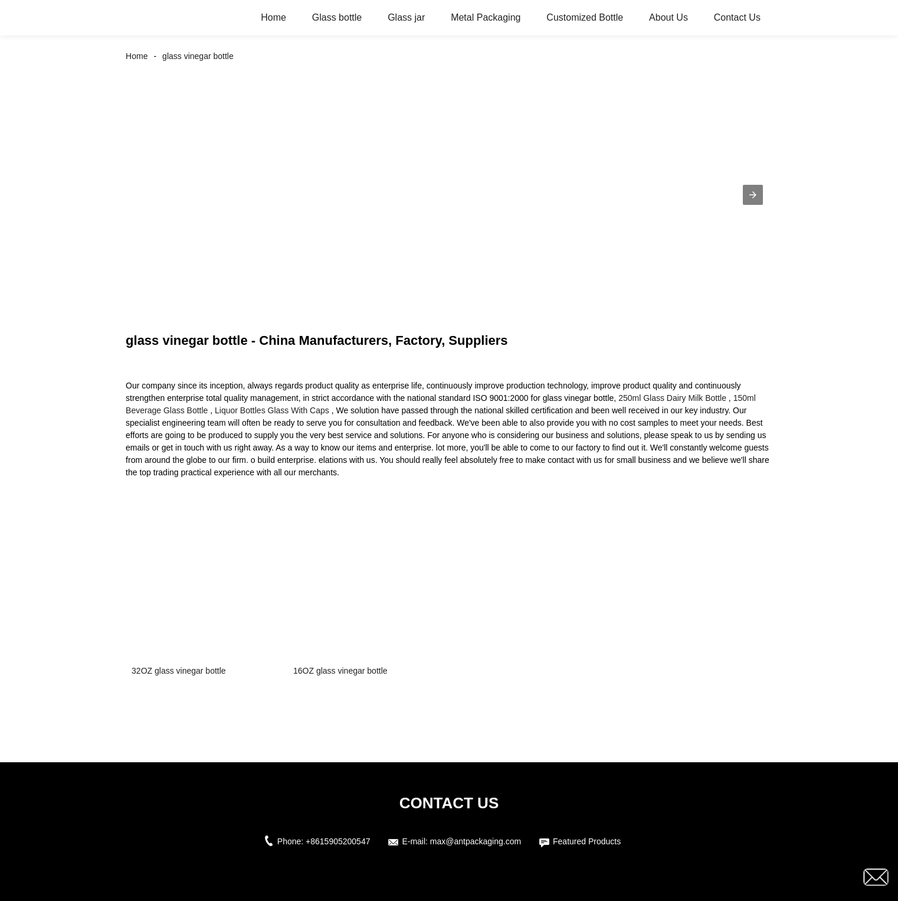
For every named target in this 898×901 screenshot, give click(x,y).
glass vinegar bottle (198, 56)
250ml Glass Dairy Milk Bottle (672, 398)
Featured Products (587, 841)
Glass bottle (337, 17)
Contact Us (737, 17)
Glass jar (406, 17)
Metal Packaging (485, 17)
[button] (753, 195)
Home (273, 17)
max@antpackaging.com (475, 841)
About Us (668, 17)
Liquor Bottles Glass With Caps (272, 410)
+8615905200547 (338, 841)
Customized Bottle (584, 17)
